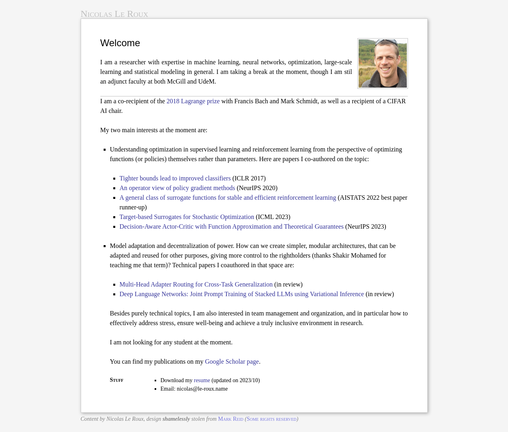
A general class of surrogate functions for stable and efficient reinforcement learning (228, 197)
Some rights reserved (271, 419)
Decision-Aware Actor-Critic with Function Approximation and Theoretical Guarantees (232, 226)
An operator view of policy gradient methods (177, 187)
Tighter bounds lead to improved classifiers (175, 178)
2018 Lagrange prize (193, 101)
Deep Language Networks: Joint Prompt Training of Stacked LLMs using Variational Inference (242, 294)
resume (202, 380)
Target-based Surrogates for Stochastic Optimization (187, 216)
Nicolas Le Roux (115, 13)
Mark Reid (230, 419)
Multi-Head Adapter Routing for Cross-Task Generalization (196, 284)
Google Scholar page (232, 361)
